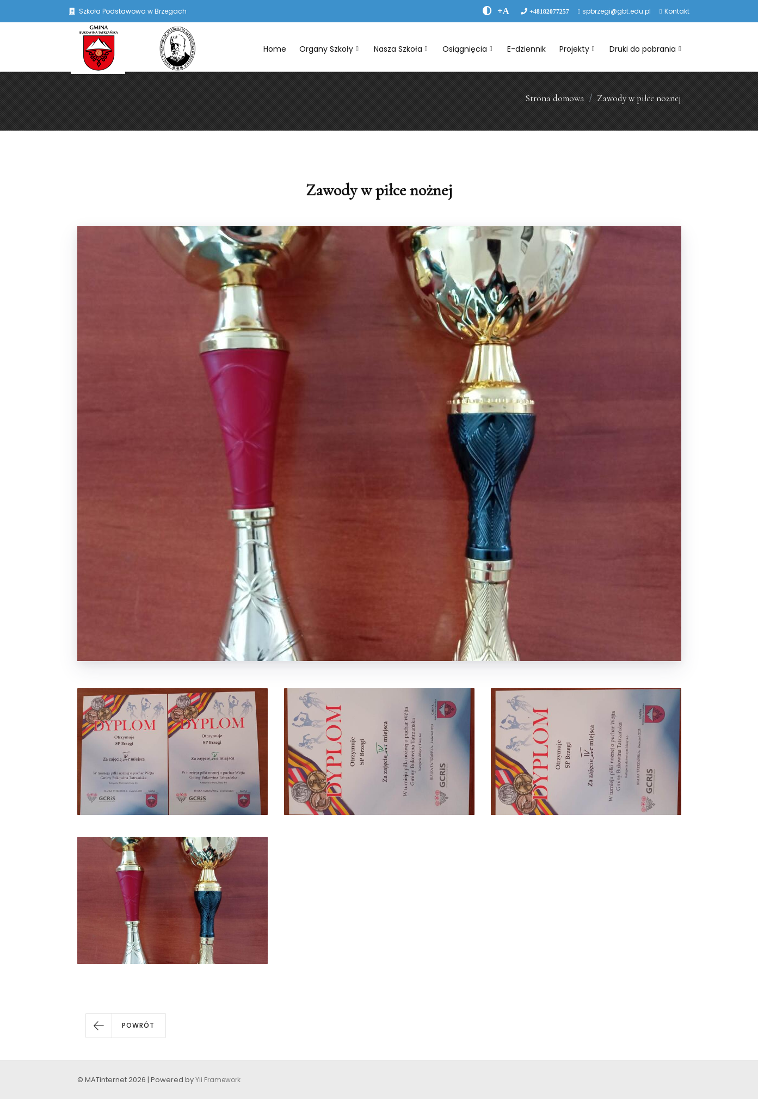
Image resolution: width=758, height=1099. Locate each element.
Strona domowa (554, 98)
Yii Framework (218, 1079)
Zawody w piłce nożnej (639, 98)
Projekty (577, 49)
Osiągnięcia (467, 49)
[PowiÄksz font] (503, 11)
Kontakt (676, 11)
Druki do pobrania (645, 49)
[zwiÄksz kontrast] (487, 11)
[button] (125, 1025)
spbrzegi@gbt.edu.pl (616, 11)
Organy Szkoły (329, 49)
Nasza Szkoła (401, 49)
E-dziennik (526, 49)
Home (274, 49)
